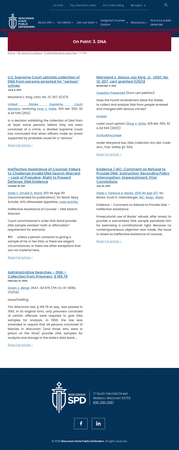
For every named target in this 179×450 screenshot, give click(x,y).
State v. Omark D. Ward (25, 193)
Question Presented (110, 93)
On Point (58, 5)
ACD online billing (113, 5)
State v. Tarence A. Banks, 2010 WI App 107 (127, 193)
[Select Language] (139, 5)
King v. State (46, 109)
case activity (68, 202)
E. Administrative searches (60, 53)
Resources (138, 22)
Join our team (85, 22)
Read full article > (20, 145)
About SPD (45, 22)
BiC (141, 197)
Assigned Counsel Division (113, 22)
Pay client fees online (83, 5)
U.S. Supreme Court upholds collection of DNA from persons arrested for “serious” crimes (44, 81)
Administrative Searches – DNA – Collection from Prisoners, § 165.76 (38, 274)
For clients (64, 22)
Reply (159, 197)
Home (11, 53)
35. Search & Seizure (30, 53)
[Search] (166, 4)
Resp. (150, 197)
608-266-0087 (103, 402)
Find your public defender (160, 22)
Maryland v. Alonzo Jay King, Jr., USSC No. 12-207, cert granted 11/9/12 (132, 79)
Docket (101, 116)
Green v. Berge (18, 288)
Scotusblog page (109, 135)
